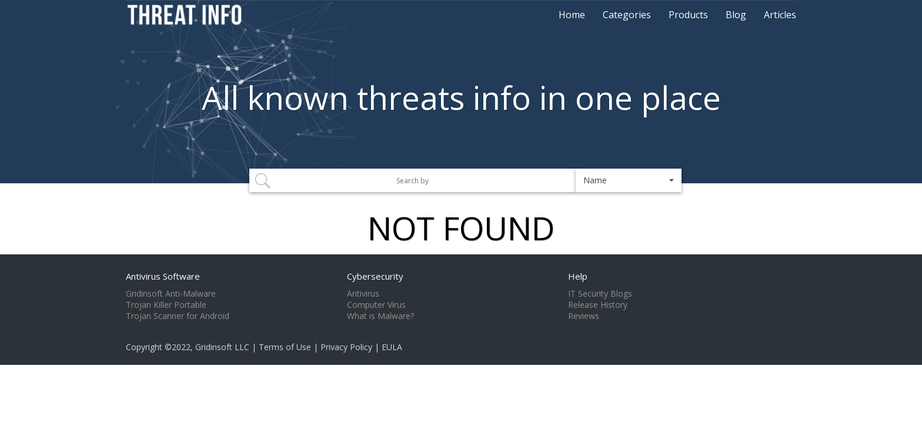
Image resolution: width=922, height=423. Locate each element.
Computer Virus (376, 305)
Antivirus (363, 294)
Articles (780, 14)
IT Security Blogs (600, 294)
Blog (736, 14)
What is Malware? (380, 316)
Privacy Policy (346, 346)
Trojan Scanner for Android (177, 316)
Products (688, 14)
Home (572, 14)
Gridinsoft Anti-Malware (171, 294)
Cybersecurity (375, 276)
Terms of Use (285, 346)
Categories (627, 14)
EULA (392, 346)
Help (577, 276)
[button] (629, 180)
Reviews (583, 316)
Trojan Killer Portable (166, 305)
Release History (597, 305)
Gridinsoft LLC (222, 346)
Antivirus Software (163, 276)
